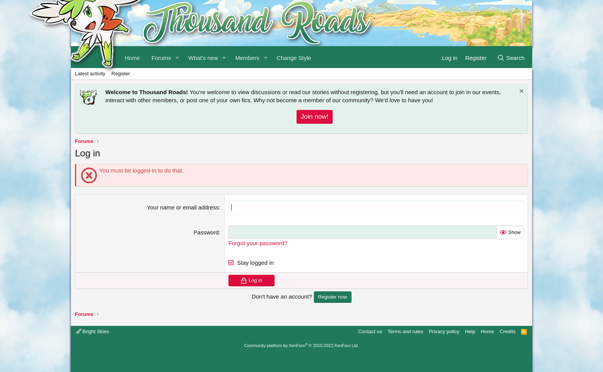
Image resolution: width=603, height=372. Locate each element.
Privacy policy (444, 331)
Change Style (294, 58)
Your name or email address (183, 207)
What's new (203, 58)
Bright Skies (92, 331)
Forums (161, 58)
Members (247, 58)
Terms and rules (405, 331)
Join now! (314, 116)
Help (470, 331)
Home (487, 331)
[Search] (510, 57)
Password (206, 232)
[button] (177, 57)
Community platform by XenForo (301, 345)
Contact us (370, 331)
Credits (507, 331)
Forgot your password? (257, 243)
